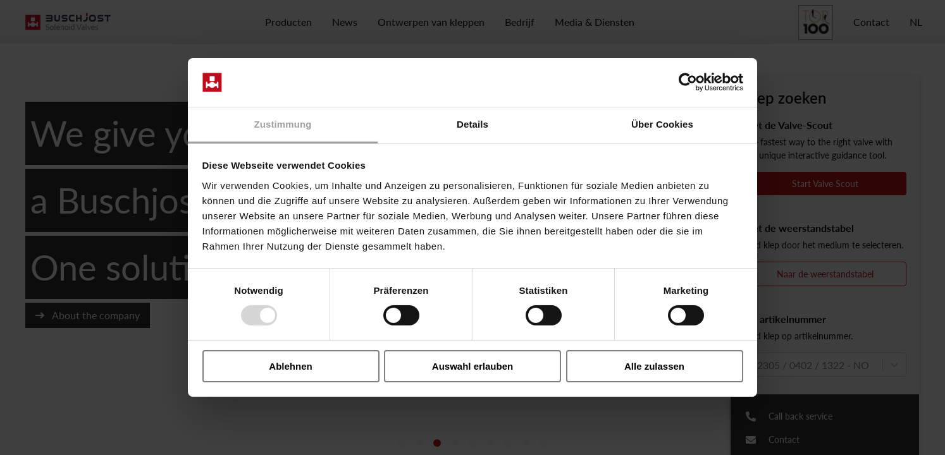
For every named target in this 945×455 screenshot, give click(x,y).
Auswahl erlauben (472, 366)
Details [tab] (472, 124)
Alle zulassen (654, 366)
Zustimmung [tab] (283, 124)
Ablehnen (290, 366)
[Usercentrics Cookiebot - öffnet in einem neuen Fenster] (688, 82)
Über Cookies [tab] (662, 124)
